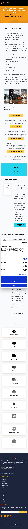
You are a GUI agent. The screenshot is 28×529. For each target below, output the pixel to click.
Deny (14, 285)
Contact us (14, 171)
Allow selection (14, 281)
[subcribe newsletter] (10, 512)
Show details (21, 274)
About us (4, 479)
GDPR (3, 487)
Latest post (4, 493)
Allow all (14, 277)
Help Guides (4, 490)
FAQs (3, 499)
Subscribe (23, 512)
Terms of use (5, 485)
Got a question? (19, 313)
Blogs (3, 495)
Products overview (6, 497)
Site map (4, 501)
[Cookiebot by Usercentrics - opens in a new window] (22, 242)
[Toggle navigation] (26, 3)
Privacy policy (5, 483)
